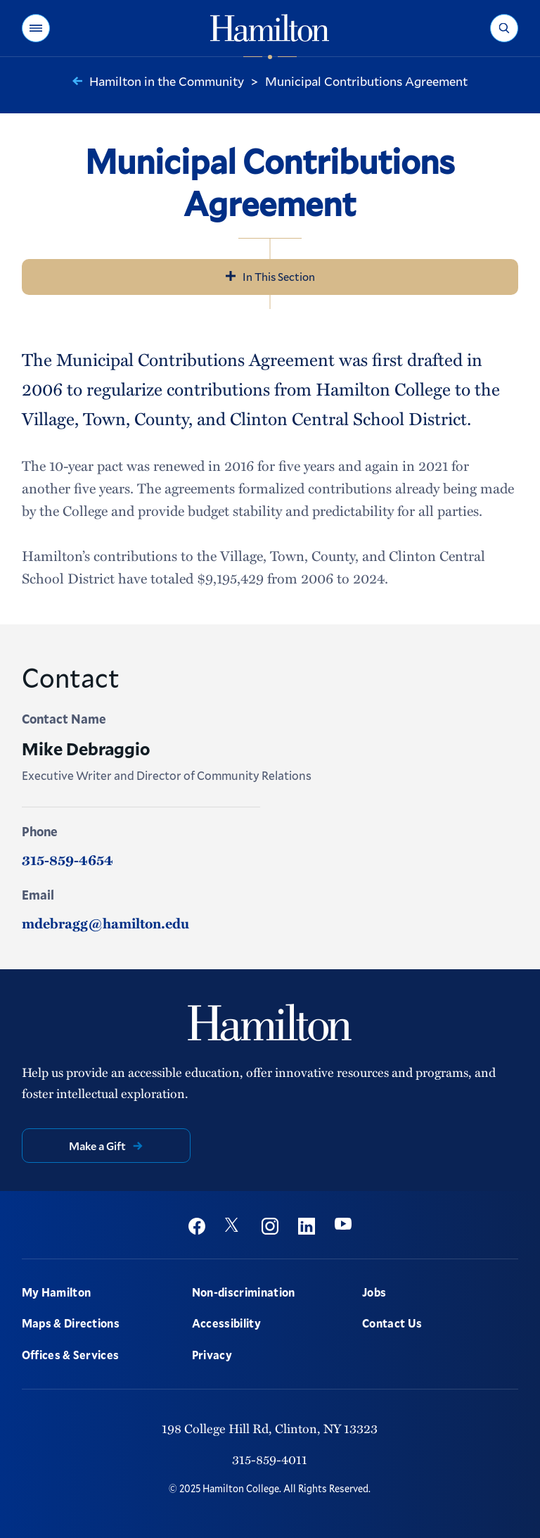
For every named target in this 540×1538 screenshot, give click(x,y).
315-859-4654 (67, 859)
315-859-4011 (269, 1459)
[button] (35, 28)
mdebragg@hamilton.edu (105, 922)
